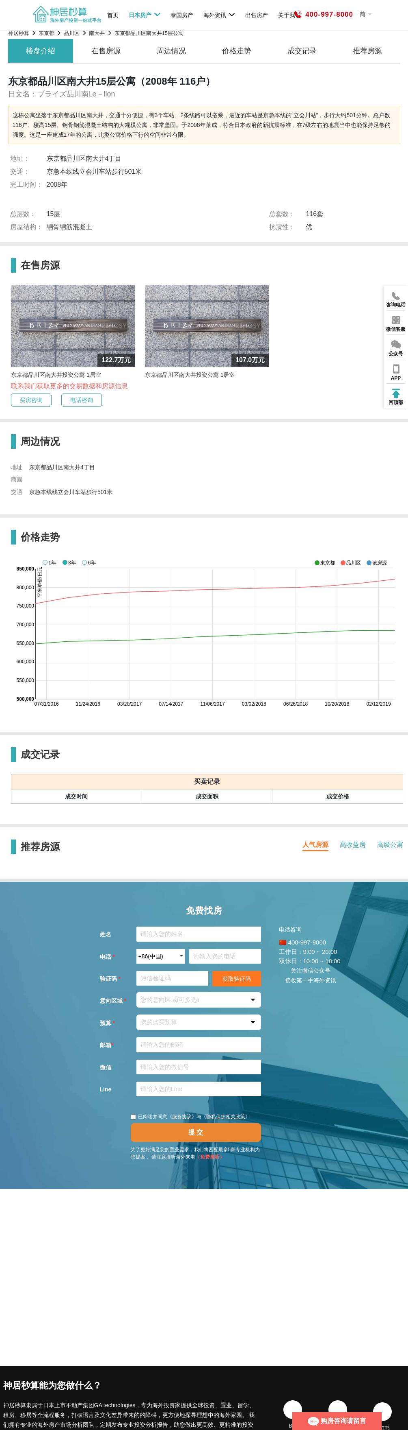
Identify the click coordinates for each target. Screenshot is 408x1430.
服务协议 (182, 1117)
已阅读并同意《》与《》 (190, 1116)
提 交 (195, 1132)
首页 (113, 14)
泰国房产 (182, 14)
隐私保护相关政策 (225, 1117)
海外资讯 (219, 14)
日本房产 (145, 14)
